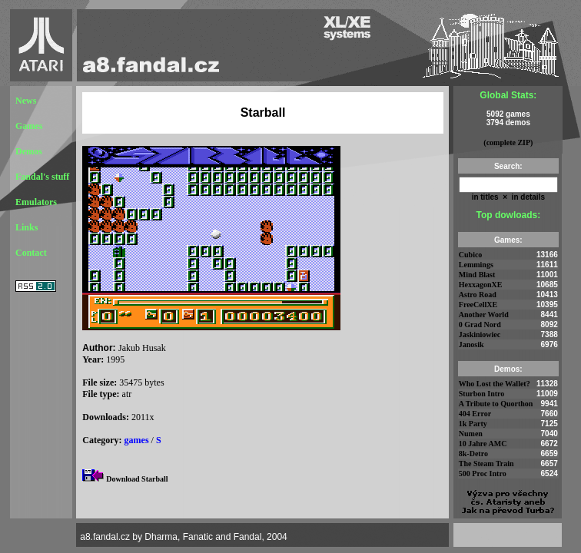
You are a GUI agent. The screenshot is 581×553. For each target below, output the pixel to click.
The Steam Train (486, 463)
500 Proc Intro (482, 473)
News (25, 100)
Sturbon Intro (482, 393)
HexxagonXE (481, 284)
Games (28, 126)
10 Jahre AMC (483, 443)
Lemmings (476, 264)
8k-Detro (473, 453)
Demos (28, 151)
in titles (485, 197)
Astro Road (477, 294)
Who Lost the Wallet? (494, 383)
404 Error (475, 413)
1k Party (473, 423)
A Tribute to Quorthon (496, 403)
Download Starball (137, 479)
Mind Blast (477, 274)
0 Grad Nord (480, 324)
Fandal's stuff (42, 176)
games (136, 440)
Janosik (471, 344)
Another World (484, 314)
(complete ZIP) (508, 142)
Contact (31, 252)
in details (527, 197)
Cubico (471, 254)
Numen (471, 433)
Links (26, 227)
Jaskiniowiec (479, 334)
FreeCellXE (478, 304)
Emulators (36, 202)
